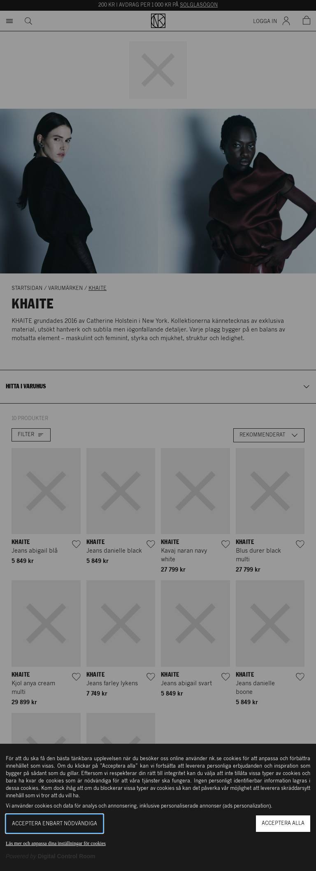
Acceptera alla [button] (283, 823)
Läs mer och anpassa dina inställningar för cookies (56, 843)
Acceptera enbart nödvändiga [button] (54, 824)
